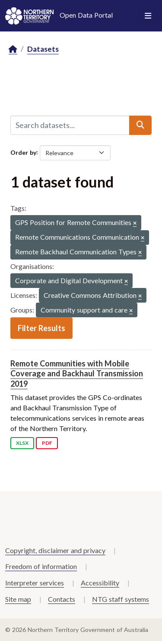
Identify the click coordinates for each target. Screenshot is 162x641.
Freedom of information (41, 566)
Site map (18, 599)
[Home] (13, 49)
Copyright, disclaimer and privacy (55, 550)
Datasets (43, 48)
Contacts (61, 599)
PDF (47, 443)
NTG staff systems (120, 599)
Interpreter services (34, 582)
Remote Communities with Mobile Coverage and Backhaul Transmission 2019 (76, 373)
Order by (23, 152)
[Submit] (140, 125)
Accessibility (100, 582)
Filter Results (41, 328)
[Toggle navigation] (148, 16)
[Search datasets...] (70, 125)
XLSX (22, 443)
